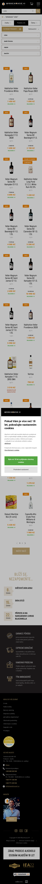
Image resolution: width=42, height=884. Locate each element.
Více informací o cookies (11, 450)
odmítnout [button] (7, 443)
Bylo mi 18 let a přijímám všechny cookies (21, 460)
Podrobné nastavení (20, 470)
